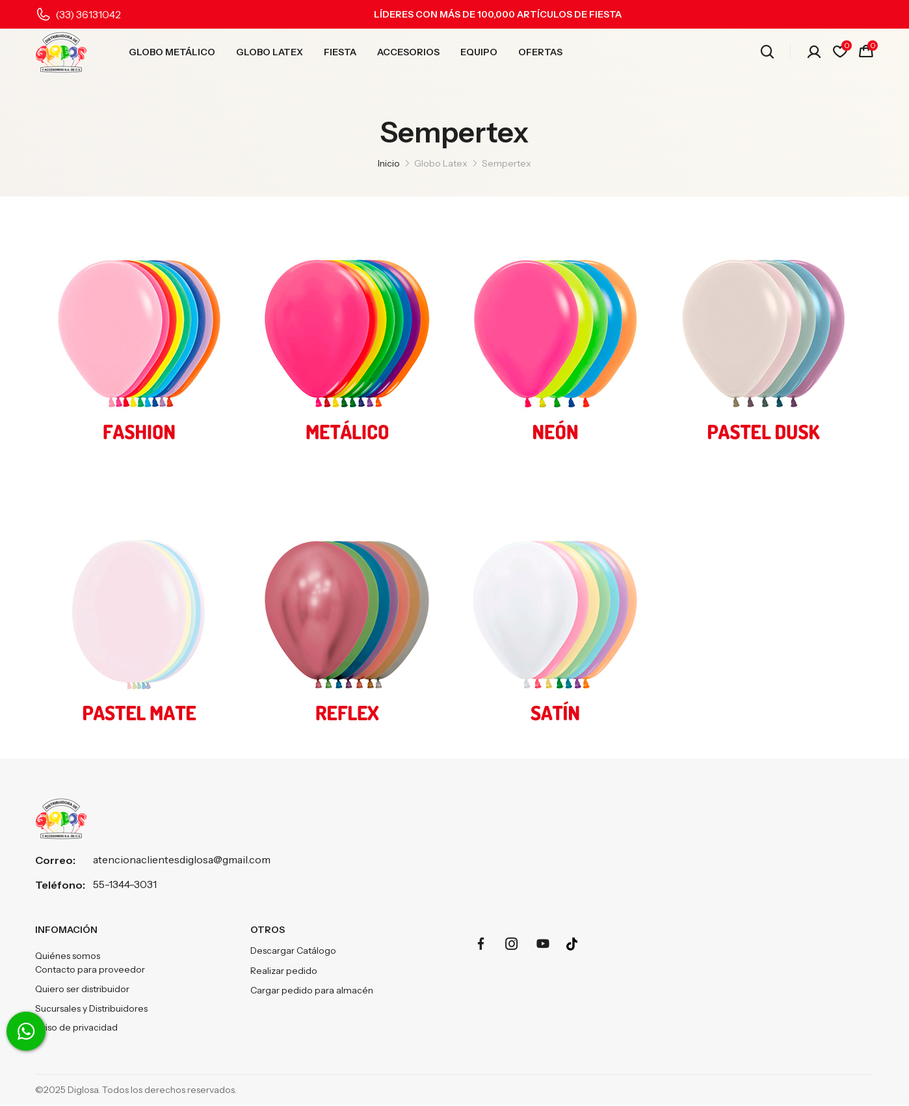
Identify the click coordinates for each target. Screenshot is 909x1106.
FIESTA (340, 53)
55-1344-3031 (125, 884)
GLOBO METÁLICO (172, 53)
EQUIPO (478, 53)
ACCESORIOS (408, 53)
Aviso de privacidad (76, 1029)
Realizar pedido (283, 971)
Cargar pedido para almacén (311, 990)
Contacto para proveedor (90, 971)
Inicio (389, 163)
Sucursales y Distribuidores (91, 1010)
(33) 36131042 (88, 14)
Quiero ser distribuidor (82, 990)
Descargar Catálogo (293, 951)
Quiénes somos (67, 956)
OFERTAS (540, 53)
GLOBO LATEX (269, 53)
